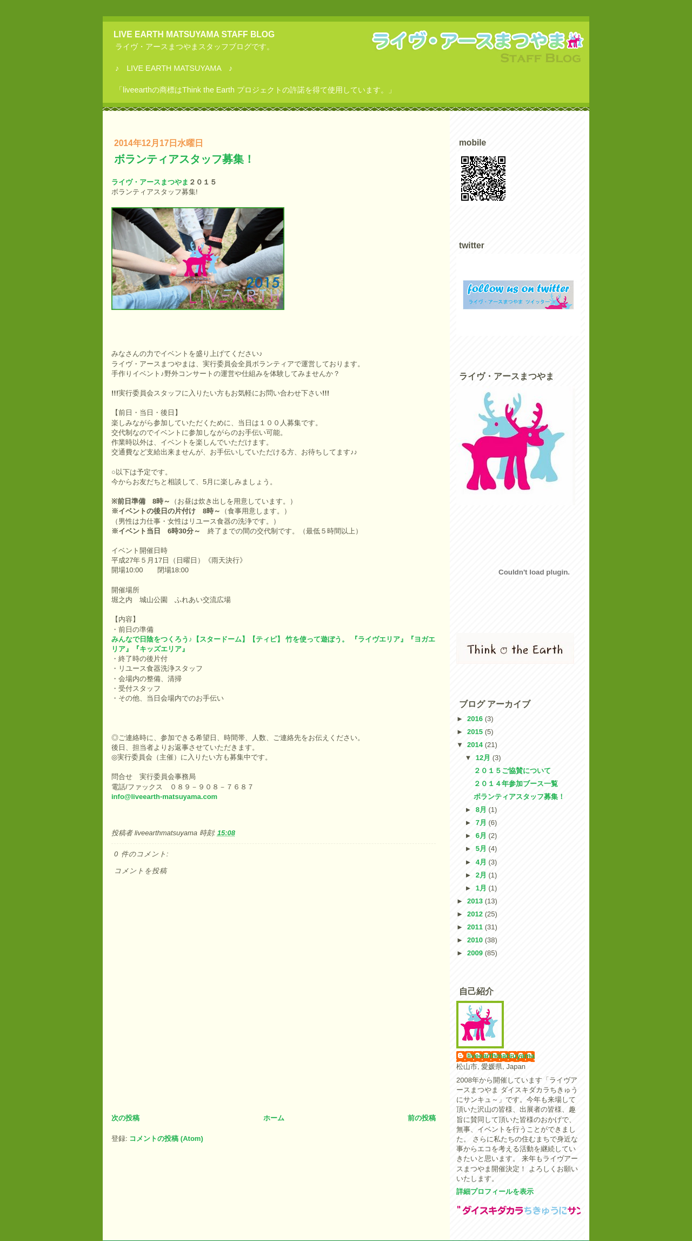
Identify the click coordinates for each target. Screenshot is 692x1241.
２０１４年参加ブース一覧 (516, 784)
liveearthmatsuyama (501, 1056)
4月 (482, 862)
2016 (476, 719)
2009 (476, 953)
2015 (476, 732)
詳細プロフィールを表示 (495, 1191)
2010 (476, 940)
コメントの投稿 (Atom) (166, 1138)
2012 (476, 914)
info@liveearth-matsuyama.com (164, 797)
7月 (482, 822)
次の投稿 (125, 1118)
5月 (482, 848)
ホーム (273, 1118)
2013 (476, 901)
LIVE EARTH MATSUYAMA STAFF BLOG (194, 34)
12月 (484, 758)
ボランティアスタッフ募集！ (184, 159)
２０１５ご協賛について (512, 771)
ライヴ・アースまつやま (150, 182)
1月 (482, 888)
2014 (476, 745)
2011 (476, 927)
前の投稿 (422, 1118)
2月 (482, 875)
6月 (482, 835)
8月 (482, 810)
